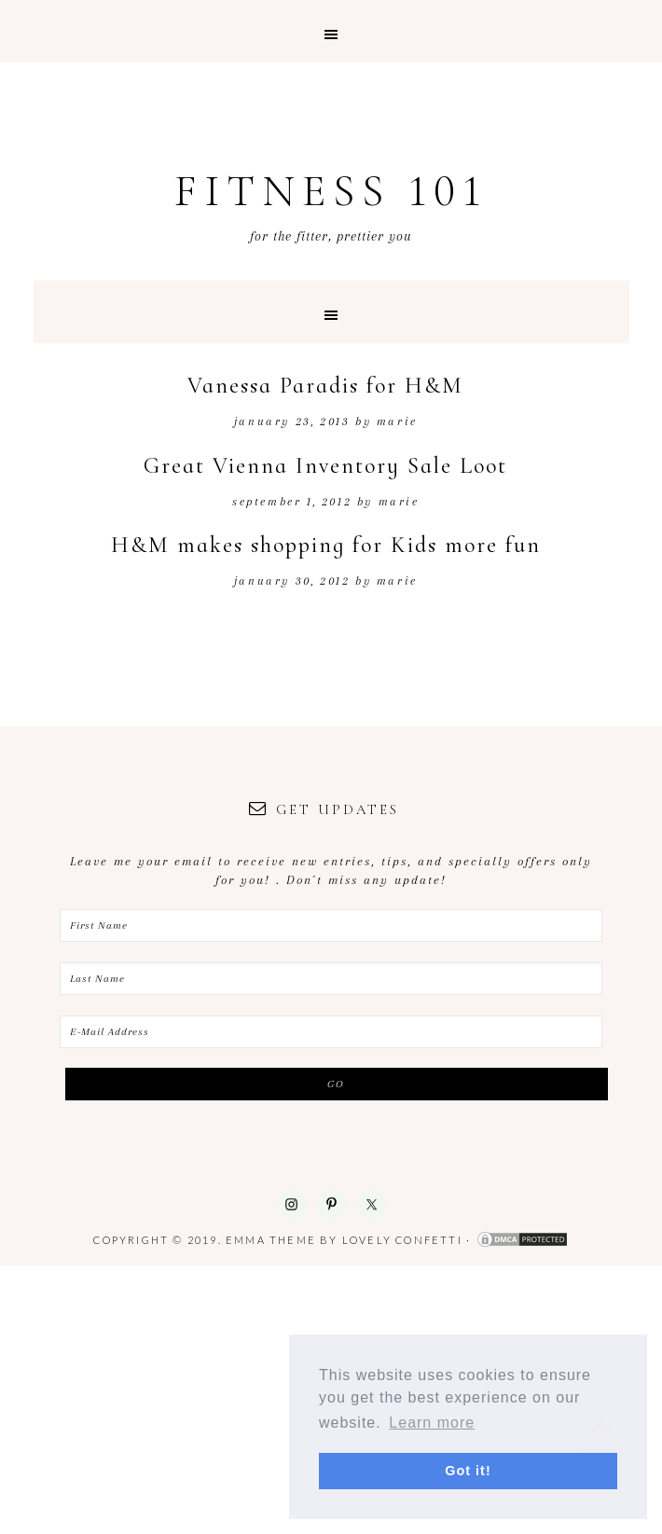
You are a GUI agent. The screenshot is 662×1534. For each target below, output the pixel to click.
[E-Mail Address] (331, 1032)
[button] (331, 31)
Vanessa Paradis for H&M (325, 385)
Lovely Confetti (402, 1240)
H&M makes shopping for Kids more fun (326, 545)
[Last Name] (331, 978)
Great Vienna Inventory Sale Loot (325, 465)
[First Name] (331, 925)
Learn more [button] (432, 1422)
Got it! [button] (467, 1470)
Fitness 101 (331, 191)
